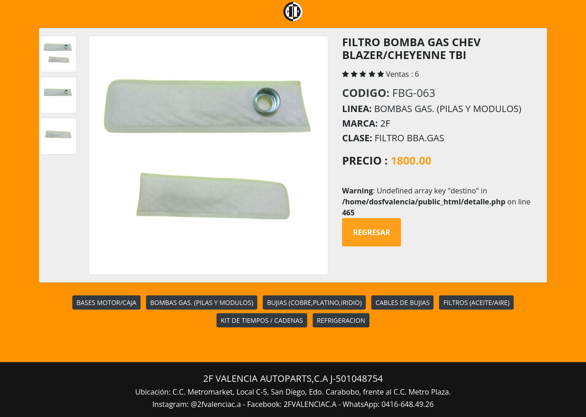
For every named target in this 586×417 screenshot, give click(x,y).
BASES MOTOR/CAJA (106, 302)
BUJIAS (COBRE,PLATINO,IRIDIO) (314, 302)
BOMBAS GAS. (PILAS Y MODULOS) (201, 302)
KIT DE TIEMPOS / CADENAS (262, 320)
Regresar (371, 232)
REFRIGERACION (341, 320)
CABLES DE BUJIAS (402, 302)
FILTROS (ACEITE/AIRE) (476, 302)
